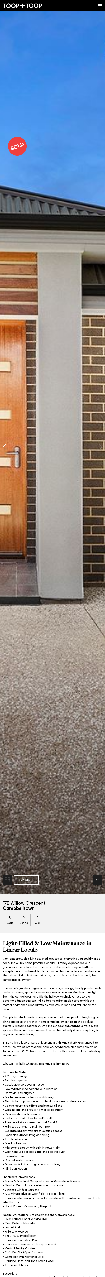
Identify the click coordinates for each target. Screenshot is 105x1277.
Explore (26, 879)
